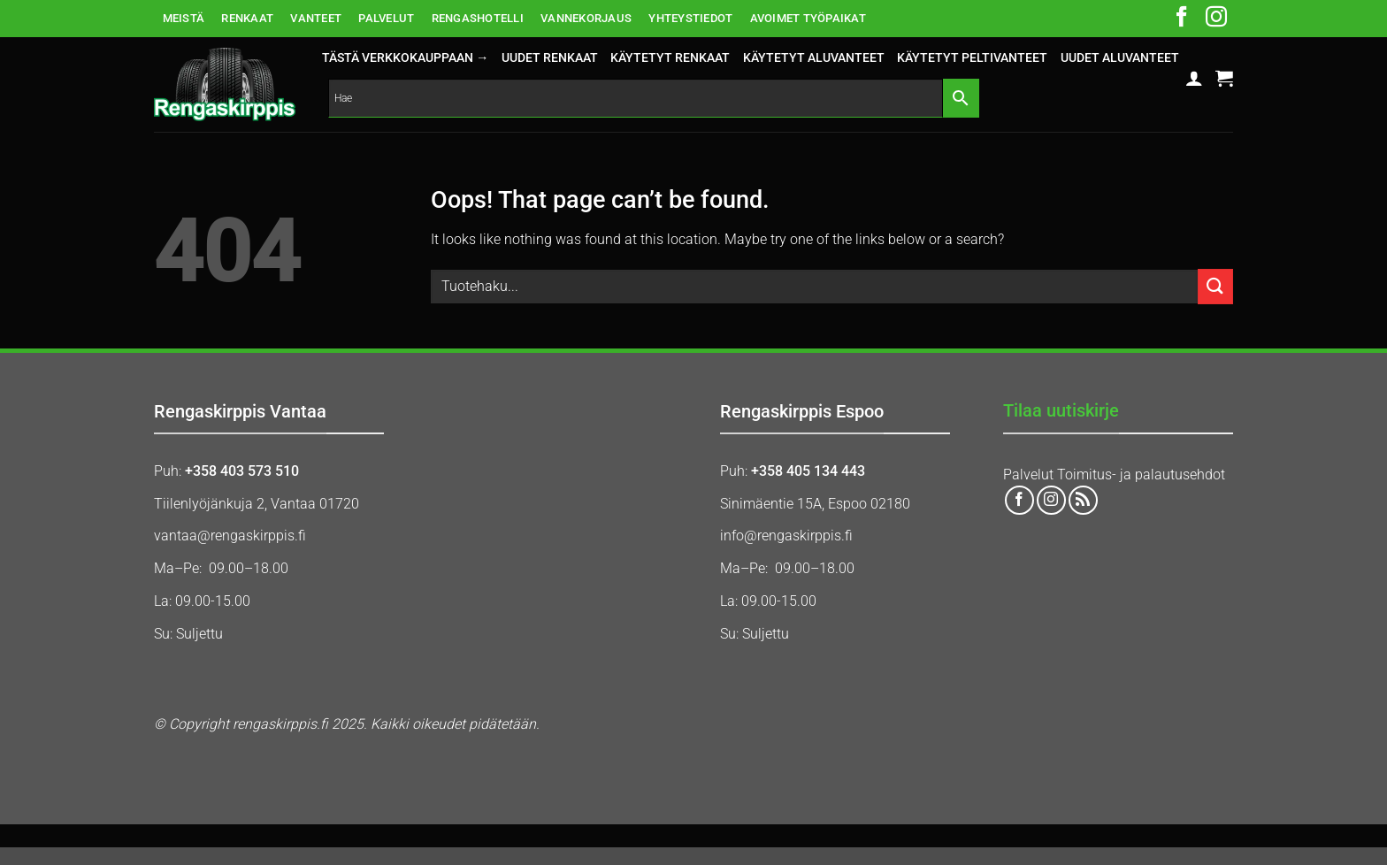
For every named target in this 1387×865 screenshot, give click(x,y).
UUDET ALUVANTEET (1120, 57)
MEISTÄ (184, 18)
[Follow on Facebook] (1181, 18)
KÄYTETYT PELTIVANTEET (972, 57)
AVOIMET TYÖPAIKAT (808, 18)
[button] (1194, 77)
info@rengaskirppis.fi (786, 535)
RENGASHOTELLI (478, 18)
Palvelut (1028, 474)
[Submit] (1215, 286)
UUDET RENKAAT (550, 57)
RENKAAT (247, 18)
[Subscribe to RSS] (1083, 500)
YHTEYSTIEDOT (690, 18)
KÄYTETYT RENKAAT (670, 57)
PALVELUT (386, 18)
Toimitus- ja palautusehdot (1141, 474)
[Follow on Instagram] (1216, 18)
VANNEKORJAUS (586, 18)
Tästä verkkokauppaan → (405, 57)
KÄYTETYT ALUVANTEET (814, 57)
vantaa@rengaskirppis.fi (230, 535)
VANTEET (315, 18)
